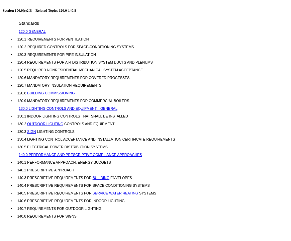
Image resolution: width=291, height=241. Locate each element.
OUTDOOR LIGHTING (45, 124)
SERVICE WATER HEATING (115, 193)
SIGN (31, 132)
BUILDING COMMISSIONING (51, 93)
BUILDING (101, 178)
